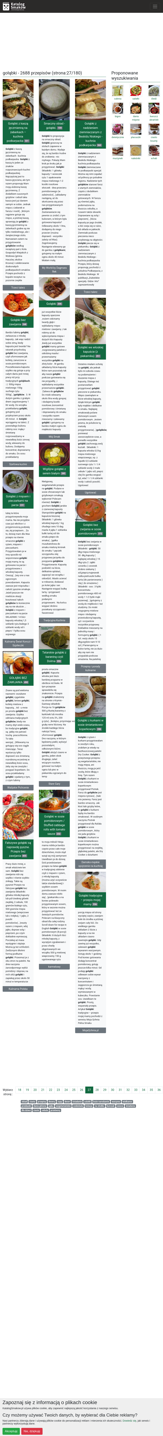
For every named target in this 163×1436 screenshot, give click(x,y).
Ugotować (87, 513)
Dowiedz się (129, 1420)
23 (58, 1090)
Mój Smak (47, 430)
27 (89, 1090)
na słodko (99, 1106)
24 (66, 1090)
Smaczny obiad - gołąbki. (58, 126)
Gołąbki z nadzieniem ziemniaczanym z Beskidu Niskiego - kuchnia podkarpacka (87, 164)
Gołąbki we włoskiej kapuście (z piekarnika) (87, 372)
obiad (24, 1101)
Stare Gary (58, 798)
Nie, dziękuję (32, 1431)
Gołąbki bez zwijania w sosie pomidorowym (76, 555)
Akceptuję (11, 1431)
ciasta (32, 1101)
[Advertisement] (81, 41)
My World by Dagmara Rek (58, 269)
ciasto (36, 1110)
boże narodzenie (101, 1101)
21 (42, 1090)
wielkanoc (127, 1101)
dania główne (40, 1106)
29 (104, 1090)
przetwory (55, 1110)
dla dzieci (26, 1110)
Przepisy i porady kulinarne (76, 694)
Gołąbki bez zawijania (18, 337)
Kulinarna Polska (28, 1024)
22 (50, 1090)
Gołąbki (47, 297)
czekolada (78, 1106)
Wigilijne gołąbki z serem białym (47, 482)
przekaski (26, 1106)
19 (27, 1090)
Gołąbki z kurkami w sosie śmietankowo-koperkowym (87, 753)
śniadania (130, 1106)
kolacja (88, 1106)
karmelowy (47, 982)
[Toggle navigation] (155, 6)
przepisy (42, 1101)
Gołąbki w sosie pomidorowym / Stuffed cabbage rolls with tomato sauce (47, 840)
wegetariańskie (63, 1106)
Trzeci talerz (18, 287)
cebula (45, 1110)
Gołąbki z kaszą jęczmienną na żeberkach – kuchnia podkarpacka (18, 132)
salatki (87, 1101)
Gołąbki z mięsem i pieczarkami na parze (29, 521)
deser (67, 1101)
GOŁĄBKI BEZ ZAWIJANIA (18, 701)
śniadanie (77, 1101)
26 (81, 1090)
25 (73, 1090)
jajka (51, 1106)
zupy (60, 1101)
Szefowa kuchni (18, 479)
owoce (120, 1106)
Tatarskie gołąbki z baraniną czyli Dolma (58, 671)
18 (19, 1090)
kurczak (110, 1106)
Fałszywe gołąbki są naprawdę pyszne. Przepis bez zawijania (29, 885)
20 (35, 1090)
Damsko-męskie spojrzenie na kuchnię (87, 892)
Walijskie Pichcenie (18, 809)
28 (97, 1090)
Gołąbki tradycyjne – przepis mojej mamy (76, 926)
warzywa (116, 1101)
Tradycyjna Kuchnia (47, 631)
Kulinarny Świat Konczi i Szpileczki (29, 663)
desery (52, 1101)
